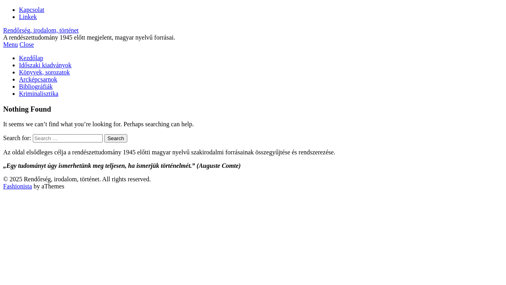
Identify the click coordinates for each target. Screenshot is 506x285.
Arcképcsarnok (38, 79)
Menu (10, 44)
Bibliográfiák (36, 86)
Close (26, 44)
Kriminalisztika (39, 93)
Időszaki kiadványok (45, 65)
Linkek (28, 16)
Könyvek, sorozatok (44, 72)
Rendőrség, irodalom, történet (41, 30)
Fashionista (17, 186)
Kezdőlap (31, 58)
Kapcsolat (31, 9)
